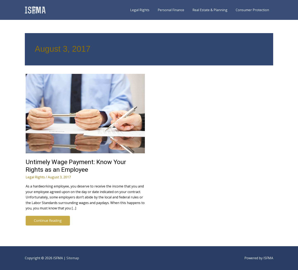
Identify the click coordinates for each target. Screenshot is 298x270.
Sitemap (72, 258)
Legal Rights (35, 177)
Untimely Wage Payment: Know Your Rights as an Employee (76, 165)
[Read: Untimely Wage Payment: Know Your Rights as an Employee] (85, 113)
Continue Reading (48, 221)
